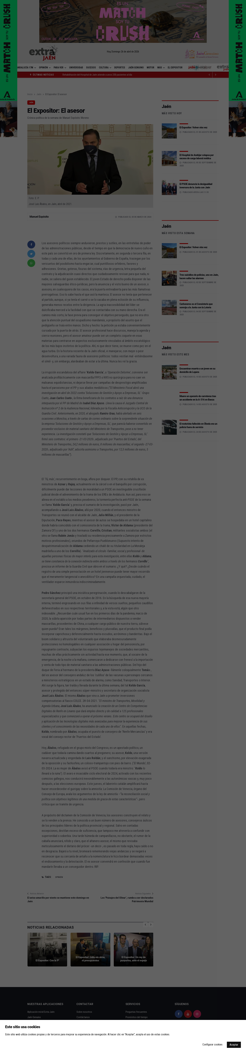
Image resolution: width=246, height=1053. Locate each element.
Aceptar (234, 1044)
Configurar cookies (212, 1044)
